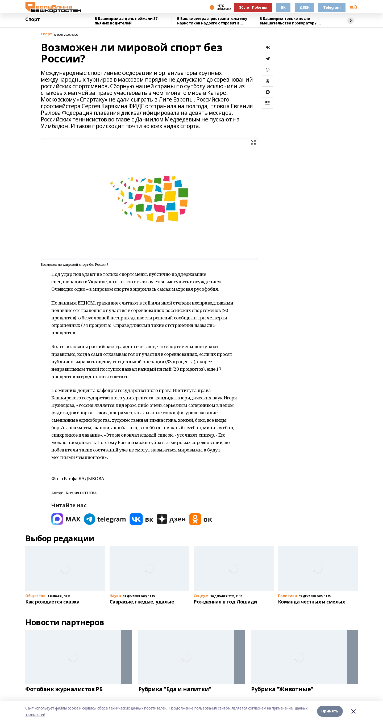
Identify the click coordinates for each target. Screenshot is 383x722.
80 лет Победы (253, 7)
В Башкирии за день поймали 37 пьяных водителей (126, 20)
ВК (283, 7)
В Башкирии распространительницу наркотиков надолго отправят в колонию (212, 20)
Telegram (332, 7)
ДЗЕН (304, 7)
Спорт (32, 19)
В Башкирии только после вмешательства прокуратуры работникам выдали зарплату (289, 20)
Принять (330, 711)
